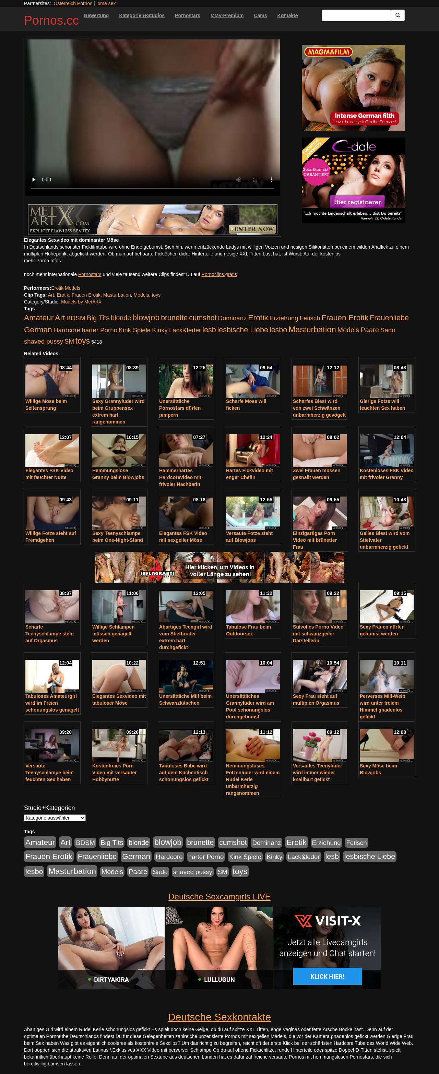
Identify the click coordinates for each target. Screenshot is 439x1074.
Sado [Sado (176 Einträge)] (387, 330)
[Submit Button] (398, 15)
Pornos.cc (51, 20)
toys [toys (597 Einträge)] (82, 340)
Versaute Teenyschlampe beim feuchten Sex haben (49, 772)
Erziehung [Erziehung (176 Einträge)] (284, 318)
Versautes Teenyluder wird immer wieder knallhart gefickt (317, 772)
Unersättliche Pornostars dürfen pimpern (180, 408)
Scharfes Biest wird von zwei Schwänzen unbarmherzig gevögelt (319, 408)
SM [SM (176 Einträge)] (69, 341)
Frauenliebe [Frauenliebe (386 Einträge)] (389, 318)
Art (51, 295)
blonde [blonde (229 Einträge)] (121, 318)
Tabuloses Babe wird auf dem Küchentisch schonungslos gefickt (184, 772)
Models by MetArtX (81, 302)
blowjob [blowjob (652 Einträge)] (145, 317)
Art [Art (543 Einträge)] (60, 317)
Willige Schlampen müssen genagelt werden (113, 633)
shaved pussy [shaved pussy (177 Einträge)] (43, 341)
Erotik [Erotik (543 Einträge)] (258, 317)
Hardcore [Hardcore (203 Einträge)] (67, 330)
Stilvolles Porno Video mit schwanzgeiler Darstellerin (318, 633)
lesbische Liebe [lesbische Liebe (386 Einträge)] (242, 330)
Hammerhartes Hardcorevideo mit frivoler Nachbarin (180, 477)
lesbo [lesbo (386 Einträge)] (278, 330)
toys (156, 295)
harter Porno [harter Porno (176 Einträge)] (99, 330)
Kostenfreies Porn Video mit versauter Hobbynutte (114, 772)
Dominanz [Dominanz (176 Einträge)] (232, 318)
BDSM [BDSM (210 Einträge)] (75, 318)
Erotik (63, 295)
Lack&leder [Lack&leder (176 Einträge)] (185, 330)
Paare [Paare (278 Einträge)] (369, 330)
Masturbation (117, 295)
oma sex (107, 3)
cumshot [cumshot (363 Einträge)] (202, 318)
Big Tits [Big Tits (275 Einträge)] (98, 318)
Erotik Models (65, 288)
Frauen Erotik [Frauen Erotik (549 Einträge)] (344, 317)
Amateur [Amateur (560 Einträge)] (39, 317)
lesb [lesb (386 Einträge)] (209, 330)
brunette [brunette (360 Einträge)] (174, 318)
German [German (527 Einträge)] (38, 329)
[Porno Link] (152, 219)
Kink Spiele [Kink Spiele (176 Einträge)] (135, 330)
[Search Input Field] (356, 15)
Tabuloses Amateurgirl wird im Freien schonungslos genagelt (52, 703)
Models (141, 295)
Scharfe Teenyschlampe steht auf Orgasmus (49, 633)
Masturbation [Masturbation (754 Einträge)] (312, 329)
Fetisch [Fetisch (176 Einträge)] (309, 318)
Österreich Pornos (73, 3)
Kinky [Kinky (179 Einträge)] (160, 330)
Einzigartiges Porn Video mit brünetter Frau (315, 540)
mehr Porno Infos (42, 260)
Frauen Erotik (86, 295)
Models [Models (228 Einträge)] (348, 330)
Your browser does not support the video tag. (152, 117)
